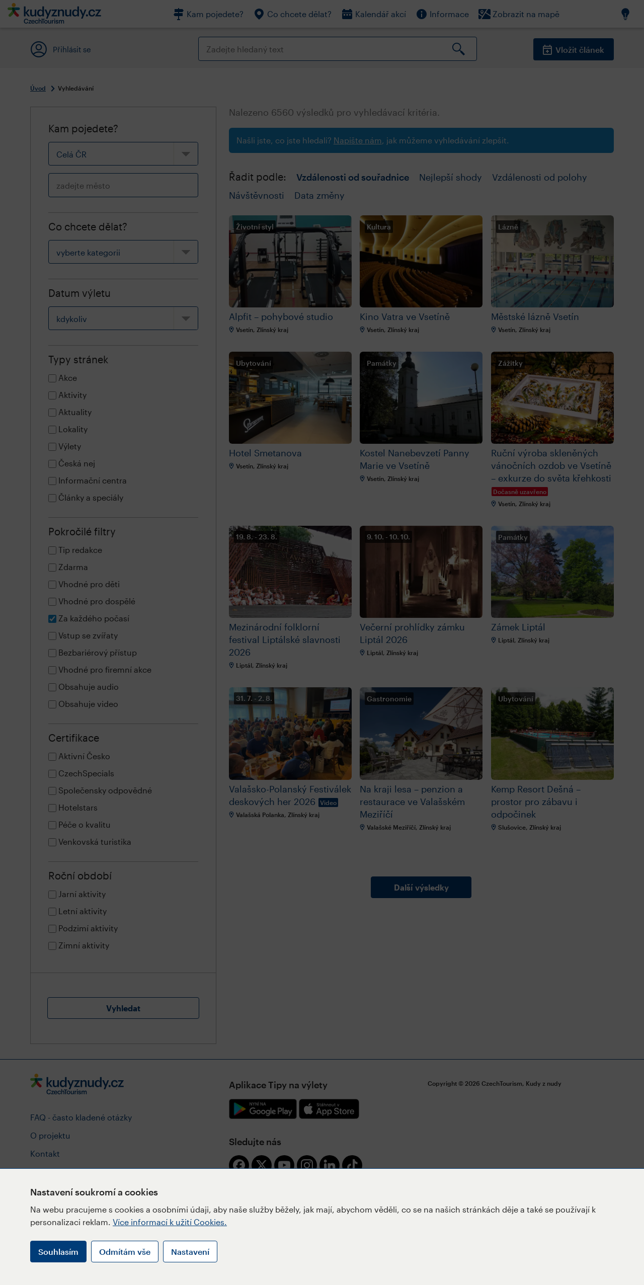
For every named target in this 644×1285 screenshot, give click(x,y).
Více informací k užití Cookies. (170, 1222)
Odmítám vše (124, 1251)
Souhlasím (58, 1251)
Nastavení (190, 1251)
